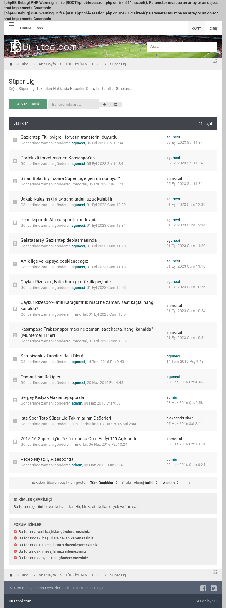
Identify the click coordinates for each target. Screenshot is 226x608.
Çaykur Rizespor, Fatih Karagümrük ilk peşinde (66, 281)
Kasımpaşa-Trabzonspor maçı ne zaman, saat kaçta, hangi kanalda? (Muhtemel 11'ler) (87, 332)
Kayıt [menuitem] (196, 28)
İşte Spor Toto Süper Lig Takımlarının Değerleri (66, 418)
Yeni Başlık (28, 104)
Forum (25, 28)
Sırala (141, 483)
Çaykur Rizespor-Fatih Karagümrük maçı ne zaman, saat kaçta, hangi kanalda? (87, 305)
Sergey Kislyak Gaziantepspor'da (52, 397)
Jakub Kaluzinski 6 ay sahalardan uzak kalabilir (66, 199)
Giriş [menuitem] (213, 28)
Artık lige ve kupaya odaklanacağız (54, 261)
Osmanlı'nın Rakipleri (41, 377)
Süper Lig (22, 81)
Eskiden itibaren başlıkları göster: (75, 483)
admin (77, 403)
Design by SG (206, 601)
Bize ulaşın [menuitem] (95, 588)
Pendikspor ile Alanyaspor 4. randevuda (59, 219)
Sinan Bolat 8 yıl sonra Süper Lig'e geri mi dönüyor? (70, 178)
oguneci (78, 362)
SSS (40, 28)
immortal (79, 184)
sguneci (78, 143)
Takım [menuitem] (77, 588)
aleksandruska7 (85, 424)
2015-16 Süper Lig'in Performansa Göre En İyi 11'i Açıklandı (78, 438)
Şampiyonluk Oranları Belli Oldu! (52, 356)
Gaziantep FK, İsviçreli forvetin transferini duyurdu (69, 137)
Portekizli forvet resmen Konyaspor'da (58, 157)
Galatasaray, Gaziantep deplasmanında (59, 240)
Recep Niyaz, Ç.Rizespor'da (47, 459)
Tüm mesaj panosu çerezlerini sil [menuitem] (39, 588)
